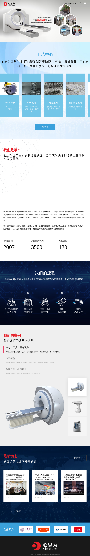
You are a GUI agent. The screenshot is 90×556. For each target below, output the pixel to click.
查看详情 (76, 453)
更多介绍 (45, 122)
